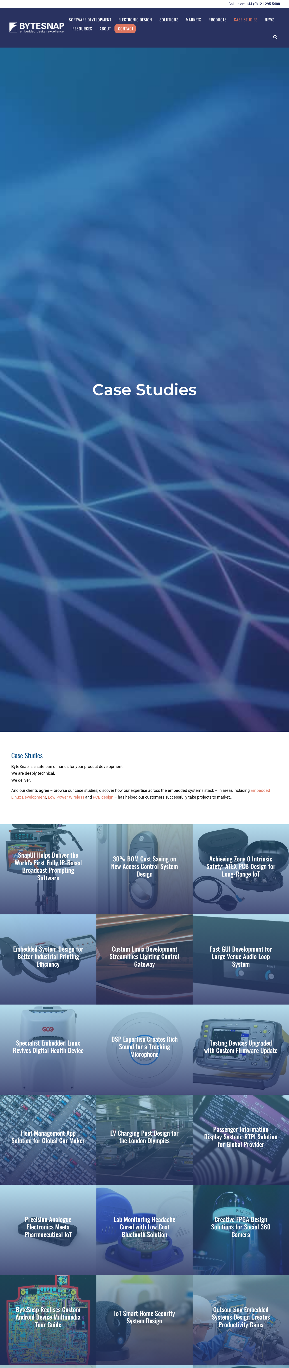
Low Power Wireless (66, 797)
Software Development (90, 20)
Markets (193, 20)
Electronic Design (135, 20)
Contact (125, 29)
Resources (82, 29)
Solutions (169, 20)
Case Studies (246, 20)
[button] (275, 37)
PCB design (103, 797)
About (105, 29)
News (270, 20)
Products (218, 20)
